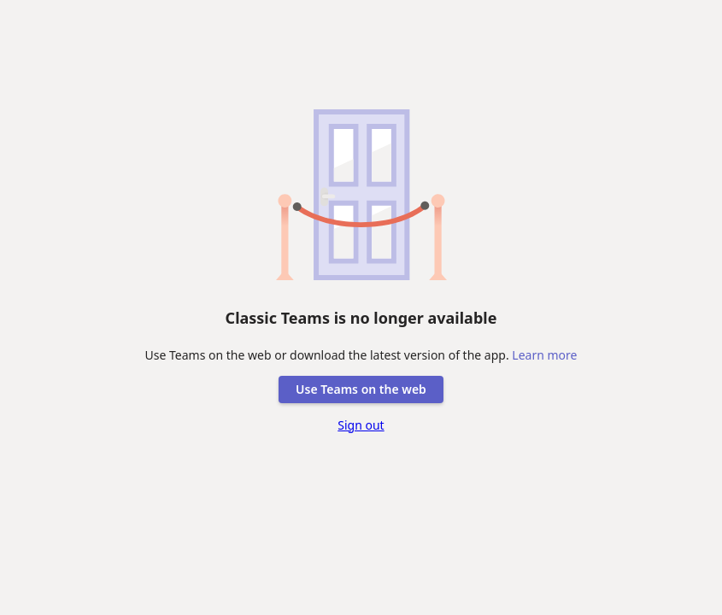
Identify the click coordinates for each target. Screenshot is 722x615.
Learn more (544, 355)
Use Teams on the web (361, 389)
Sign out (361, 425)
